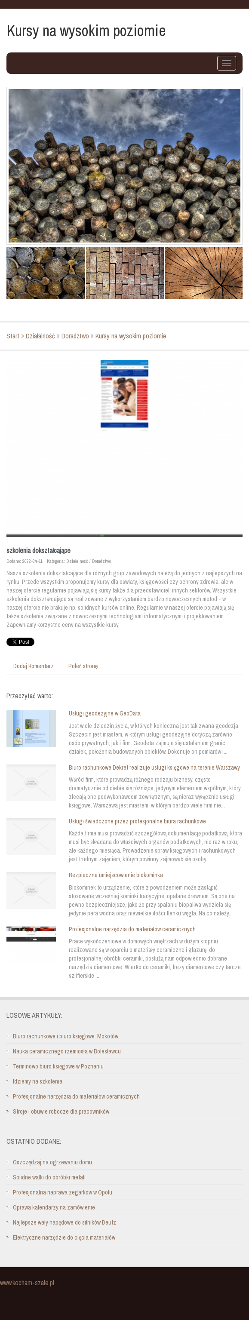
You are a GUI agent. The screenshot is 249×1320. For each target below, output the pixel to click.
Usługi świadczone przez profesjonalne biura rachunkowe (137, 821)
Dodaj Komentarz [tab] (33, 666)
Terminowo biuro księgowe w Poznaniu (58, 1066)
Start (12, 336)
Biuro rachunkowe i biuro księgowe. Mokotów (65, 1036)
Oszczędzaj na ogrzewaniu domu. (53, 1162)
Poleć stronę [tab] (83, 666)
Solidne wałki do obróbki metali (49, 1177)
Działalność (40, 336)
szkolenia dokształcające (38, 550)
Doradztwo (75, 336)
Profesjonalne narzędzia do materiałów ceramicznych (132, 929)
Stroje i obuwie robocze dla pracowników (61, 1111)
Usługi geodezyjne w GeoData (105, 713)
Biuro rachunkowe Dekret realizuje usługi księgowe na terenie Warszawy (154, 767)
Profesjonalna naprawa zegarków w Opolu (62, 1192)
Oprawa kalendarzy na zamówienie (54, 1207)
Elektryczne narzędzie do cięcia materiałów (64, 1237)
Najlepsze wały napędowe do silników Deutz (64, 1222)
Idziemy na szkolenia (37, 1081)
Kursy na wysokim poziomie (130, 336)
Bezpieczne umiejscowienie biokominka (116, 875)
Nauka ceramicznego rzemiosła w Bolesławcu (67, 1051)
